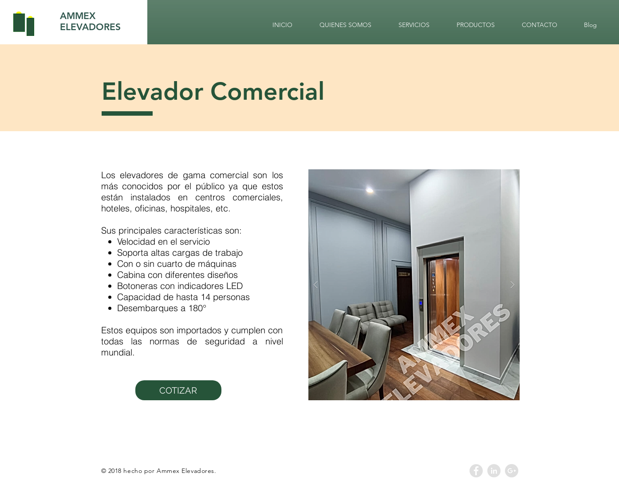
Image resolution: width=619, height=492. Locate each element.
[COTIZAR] (178, 390)
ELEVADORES (90, 26)
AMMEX (77, 15)
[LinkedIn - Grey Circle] (494, 470)
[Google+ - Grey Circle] (511, 470)
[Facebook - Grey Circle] (476, 470)
